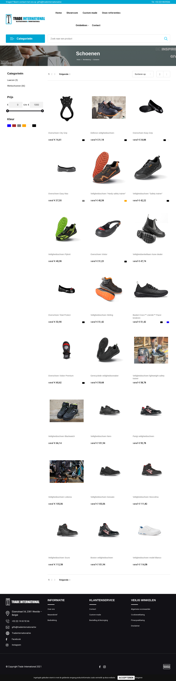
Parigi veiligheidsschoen (145, 439)
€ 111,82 (140, 507)
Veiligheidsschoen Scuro (60, 561)
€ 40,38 (97, 201)
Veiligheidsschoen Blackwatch (63, 439)
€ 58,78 (140, 384)
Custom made (90, 13)
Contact (96, 25)
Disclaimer (136, 632)
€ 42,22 (140, 201)
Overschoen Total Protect (60, 316)
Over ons (52, 614)
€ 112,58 (56, 568)
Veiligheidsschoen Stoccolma (147, 500)
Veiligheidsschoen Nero (102, 439)
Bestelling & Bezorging (99, 626)
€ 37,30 (55, 201)
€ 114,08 (140, 568)
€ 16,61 (55, 139)
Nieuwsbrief (53, 620)
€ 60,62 (55, 384)
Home (59, 13)
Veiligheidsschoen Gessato (104, 500)
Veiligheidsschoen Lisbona (61, 500)
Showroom (72, 13)
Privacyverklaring (138, 626)
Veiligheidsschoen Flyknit (60, 255)
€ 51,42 (97, 323)
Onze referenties (111, 13)
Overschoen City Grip (59, 133)
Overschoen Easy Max (59, 194)
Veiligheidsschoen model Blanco (149, 561)
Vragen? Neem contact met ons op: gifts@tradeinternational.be (33, 2)
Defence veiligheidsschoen (104, 133)
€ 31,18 (97, 139)
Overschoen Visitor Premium (62, 378)
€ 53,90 (55, 323)
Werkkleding (86, 59)
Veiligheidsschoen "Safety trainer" (149, 194)
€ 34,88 (140, 139)
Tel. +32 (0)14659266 (161, 2)
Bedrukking (52, 626)
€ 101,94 (98, 446)
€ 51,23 (97, 262)
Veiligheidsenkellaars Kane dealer (149, 255)
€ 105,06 (56, 507)
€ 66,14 (55, 446)
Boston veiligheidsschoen (103, 561)
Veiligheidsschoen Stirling (103, 316)
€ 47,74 (140, 262)
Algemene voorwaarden (142, 614)
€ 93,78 (140, 446)
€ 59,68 (97, 384)
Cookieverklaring (138, 620)
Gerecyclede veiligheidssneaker (106, 378)
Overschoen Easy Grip (144, 133)
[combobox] (105, 39)
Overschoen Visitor (100, 255)
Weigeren (138, 678)
